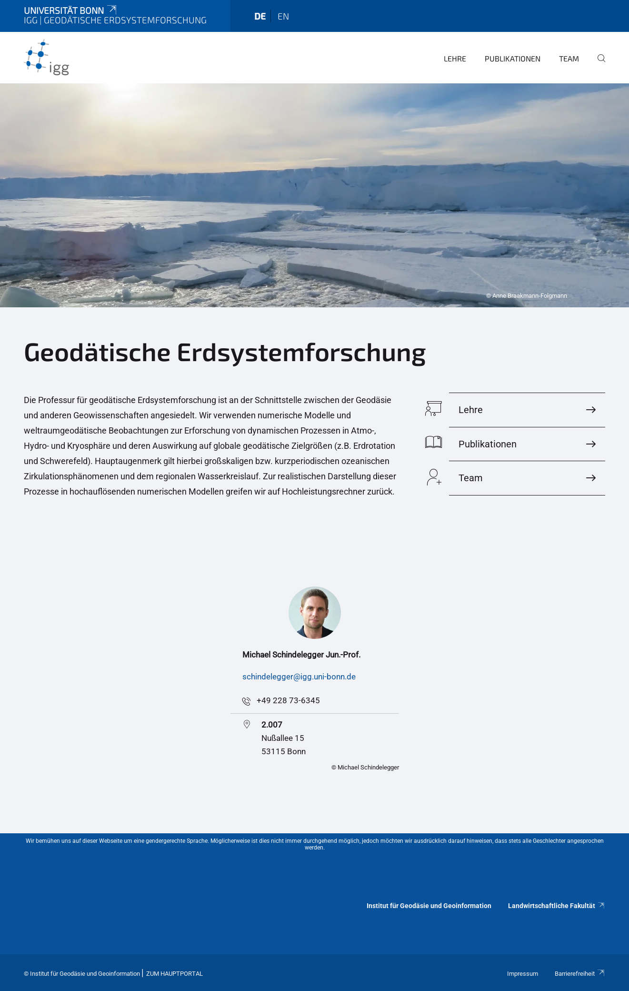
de (260, 15)
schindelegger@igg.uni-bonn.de (299, 676)
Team (569, 58)
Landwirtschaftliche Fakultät (556, 906)
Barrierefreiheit (580, 973)
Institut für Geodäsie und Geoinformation (429, 906)
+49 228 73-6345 (288, 700)
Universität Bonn (71, 10)
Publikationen (512, 58)
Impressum (522, 973)
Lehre (455, 58)
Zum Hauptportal (174, 973)
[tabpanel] (314, 195)
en (283, 15)
